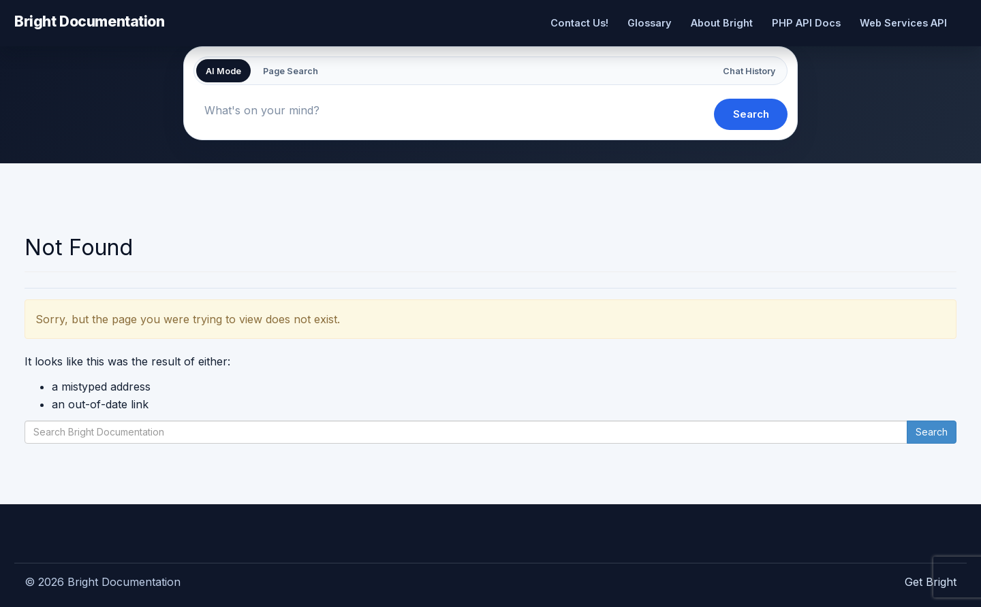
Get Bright (930, 582)
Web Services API (903, 23)
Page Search (290, 71)
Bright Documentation (89, 21)
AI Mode (223, 71)
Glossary (649, 23)
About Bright (722, 23)
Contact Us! (579, 23)
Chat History (749, 71)
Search (751, 114)
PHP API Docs (806, 23)
